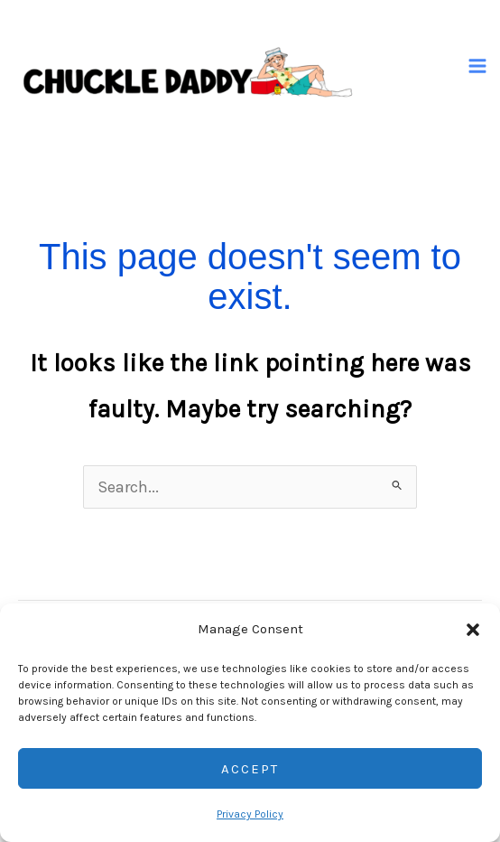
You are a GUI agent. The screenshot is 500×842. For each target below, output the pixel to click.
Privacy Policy (250, 814)
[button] (473, 630)
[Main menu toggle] (478, 66)
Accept (250, 769)
